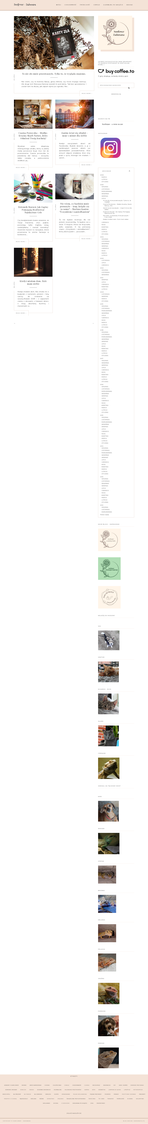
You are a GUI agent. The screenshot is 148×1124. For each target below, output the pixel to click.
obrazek (48, 1094)
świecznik (92, 1098)
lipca (104, 198)
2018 (101, 330)
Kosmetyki (101, 1089)
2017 (101, 358)
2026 (102, 175)
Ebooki (129, 5)
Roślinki (33, 1098)
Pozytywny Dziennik (129, 1094)
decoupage (96, 1085)
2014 (101, 446)
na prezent (17, 1094)
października (107, 191)
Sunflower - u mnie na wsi (112, 124)
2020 (102, 292)
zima (91, 1103)
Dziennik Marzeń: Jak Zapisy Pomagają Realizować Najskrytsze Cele (33, 210)
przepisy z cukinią (10, 1098)
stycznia (105, 181)
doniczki (23, 1089)
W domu (130, 1098)
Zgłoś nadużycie (74, 1113)
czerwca (105, 222)
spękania (61, 1098)
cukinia (86, 1085)
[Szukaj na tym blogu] (114, 85)
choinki (47, 1085)
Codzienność (70, 5)
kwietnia (105, 227)
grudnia (105, 187)
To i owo (101, 1098)
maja (104, 224)
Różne (42, 1098)
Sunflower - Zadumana (25, 4)
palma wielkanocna (80, 1094)
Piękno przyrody (96, 1094)
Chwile (96, 5)
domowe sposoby (11, 1089)
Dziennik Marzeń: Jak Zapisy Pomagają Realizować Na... (116, 212)
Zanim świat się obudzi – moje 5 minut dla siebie (74, 134)
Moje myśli (6, 1094)
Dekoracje (107, 1085)
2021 (101, 277)
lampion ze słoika (115, 1089)
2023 (102, 258)
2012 (101, 505)
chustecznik (57, 1085)
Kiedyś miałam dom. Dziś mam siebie (33, 282)
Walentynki (140, 1098)
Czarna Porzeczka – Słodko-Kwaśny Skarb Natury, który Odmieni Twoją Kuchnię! (33, 136)
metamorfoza (138, 1089)
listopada (106, 189)
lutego (104, 179)
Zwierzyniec (101, 1103)
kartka (86, 1089)
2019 (101, 304)
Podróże (108, 1094)
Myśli (58, 5)
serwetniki (50, 1098)
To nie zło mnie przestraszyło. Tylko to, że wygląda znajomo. (54, 73)
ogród (56, 1094)
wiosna (55, 1103)
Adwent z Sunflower (11, 1085)
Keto (93, 1089)
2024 (102, 237)
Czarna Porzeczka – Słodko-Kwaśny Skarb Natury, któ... (117, 205)
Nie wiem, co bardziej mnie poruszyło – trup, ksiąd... (116, 216)
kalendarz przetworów (73, 1089)
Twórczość (85, 5)
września (105, 194)
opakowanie (66, 1094)
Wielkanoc (46, 1103)
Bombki (24, 1085)
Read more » (87, 93)
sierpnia (105, 196)
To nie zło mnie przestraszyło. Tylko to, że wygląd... (117, 201)
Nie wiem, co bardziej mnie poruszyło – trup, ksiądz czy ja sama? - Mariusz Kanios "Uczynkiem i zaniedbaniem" (75, 207)
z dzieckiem (65, 1103)
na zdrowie (38, 1094)
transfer (110, 1098)
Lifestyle (127, 1089)
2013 (101, 477)
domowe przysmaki (137, 1085)
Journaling (58, 1089)
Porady (116, 1094)
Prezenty (142, 1094)
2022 (102, 268)
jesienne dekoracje (44, 1089)
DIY (115, 1085)
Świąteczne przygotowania (76, 1098)
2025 (102, 184)
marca (104, 177)
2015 (101, 415)
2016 (101, 384)
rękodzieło (24, 1098)
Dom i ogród (123, 1085)
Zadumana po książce (113, 5)
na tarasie (27, 1094)
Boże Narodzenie (35, 1085)
